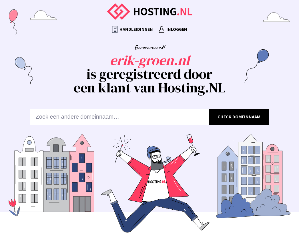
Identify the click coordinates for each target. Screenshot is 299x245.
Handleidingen (132, 29)
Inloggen (173, 29)
